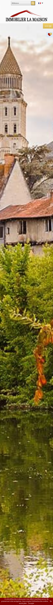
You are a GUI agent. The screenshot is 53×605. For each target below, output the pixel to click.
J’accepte (31, 603)
